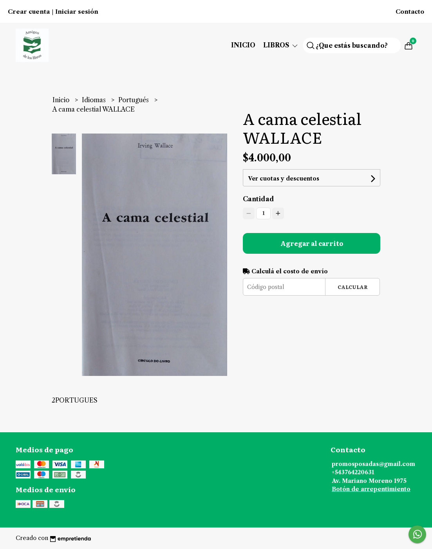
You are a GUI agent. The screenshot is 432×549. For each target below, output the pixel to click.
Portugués (134, 100)
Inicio (243, 45)
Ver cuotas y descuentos (283, 178)
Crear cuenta (29, 11)
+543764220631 (353, 472)
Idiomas (94, 100)
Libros (281, 45)
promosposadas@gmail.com (373, 464)
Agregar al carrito (311, 243)
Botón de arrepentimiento (371, 489)
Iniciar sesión (76, 11)
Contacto (410, 11)
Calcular (353, 287)
